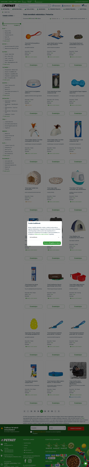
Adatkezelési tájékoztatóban (41, 234)
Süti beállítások (33, 237)
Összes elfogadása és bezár (52, 243)
